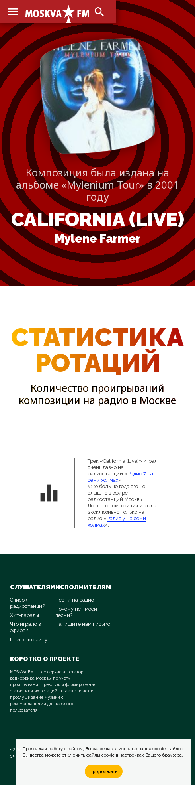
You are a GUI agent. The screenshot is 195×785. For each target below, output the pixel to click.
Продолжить (103, 771)
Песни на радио (74, 600)
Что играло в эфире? (25, 627)
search (99, 12)
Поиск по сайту (28, 640)
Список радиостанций (27, 603)
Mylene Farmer (98, 238)
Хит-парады (24, 615)
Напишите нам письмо (82, 624)
